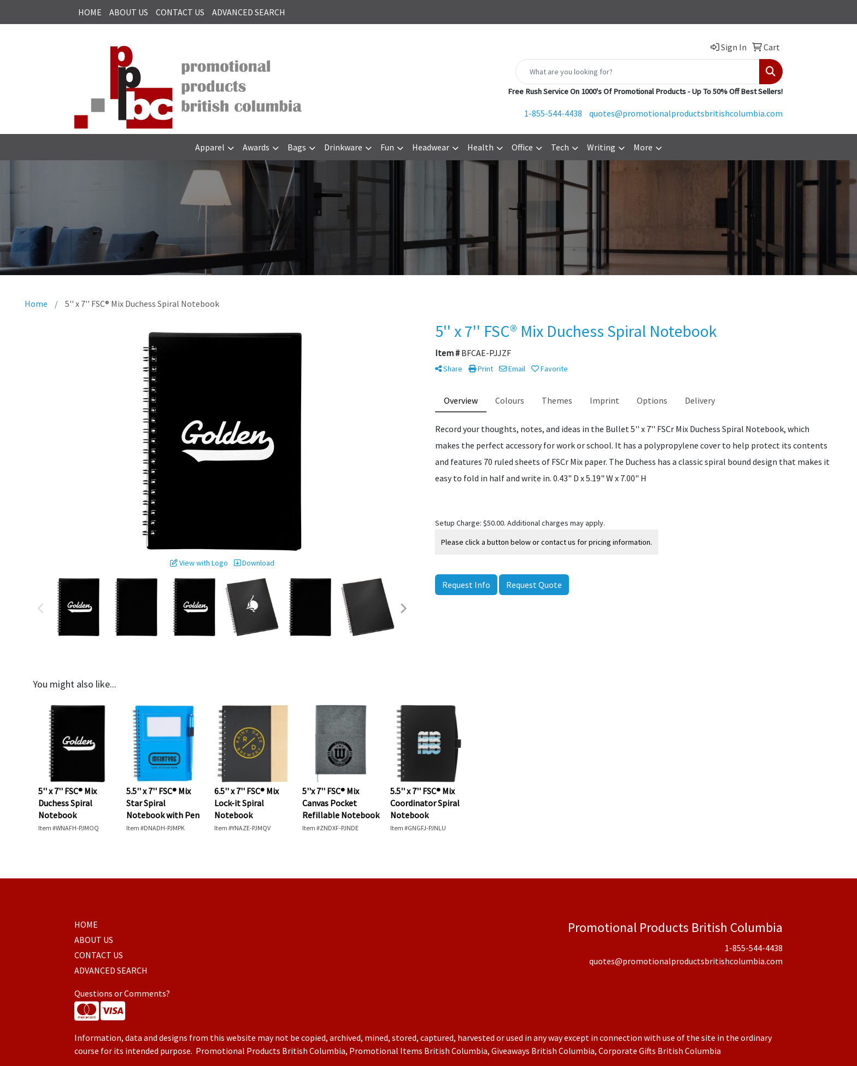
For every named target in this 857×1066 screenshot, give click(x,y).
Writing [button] (601, 147)
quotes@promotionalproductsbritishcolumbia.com (686, 113)
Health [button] (480, 147)
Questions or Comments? (122, 993)
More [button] (643, 147)
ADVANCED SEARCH (248, 12)
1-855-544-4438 (553, 113)
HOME (90, 12)
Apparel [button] (210, 147)
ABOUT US (128, 12)
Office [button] (522, 147)
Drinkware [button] (343, 147)
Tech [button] (560, 147)
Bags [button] (296, 147)
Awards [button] (256, 147)
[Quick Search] (637, 71)
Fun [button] (387, 147)
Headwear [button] (430, 147)
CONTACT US (180, 12)
